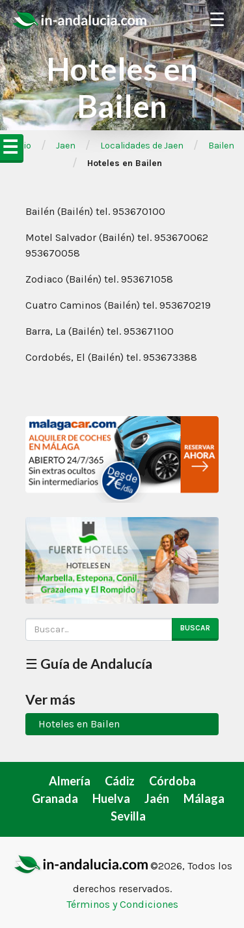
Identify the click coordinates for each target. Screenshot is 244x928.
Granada (55, 798)
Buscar (195, 627)
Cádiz (120, 781)
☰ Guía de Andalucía (88, 663)
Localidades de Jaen (141, 145)
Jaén (156, 798)
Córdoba (172, 781)
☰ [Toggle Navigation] (217, 20)
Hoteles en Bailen (79, 724)
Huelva (111, 798)
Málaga (203, 798)
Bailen (221, 145)
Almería (69, 781)
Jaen (65, 145)
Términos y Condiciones (122, 904)
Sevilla (128, 816)
